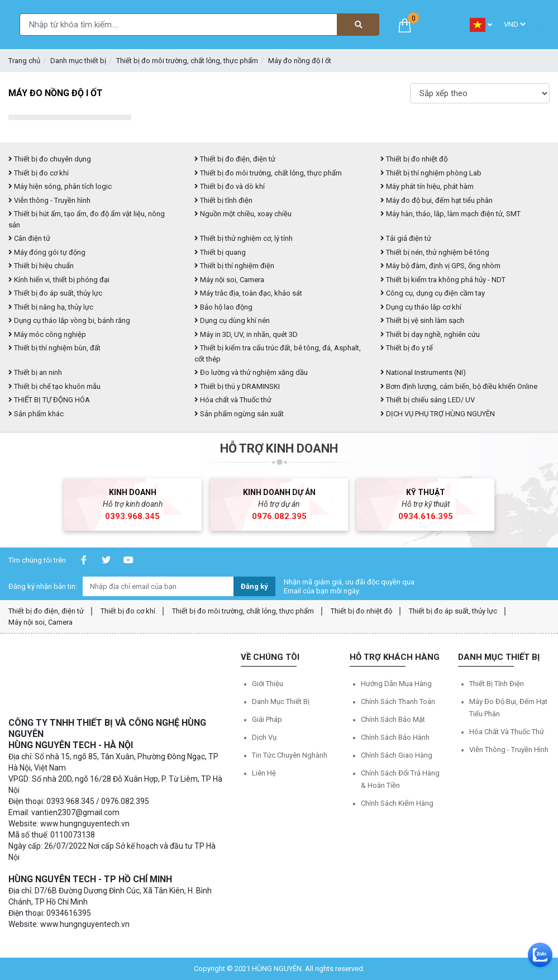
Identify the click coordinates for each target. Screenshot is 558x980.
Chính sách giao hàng (396, 755)
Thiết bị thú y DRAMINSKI (237, 386)
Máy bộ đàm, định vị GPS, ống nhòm (440, 265)
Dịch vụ (264, 737)
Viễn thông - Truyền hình (49, 200)
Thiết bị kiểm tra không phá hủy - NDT (442, 279)
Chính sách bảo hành (395, 737)
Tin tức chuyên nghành (289, 755)
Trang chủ (24, 60)
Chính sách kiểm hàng (397, 803)
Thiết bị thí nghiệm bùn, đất (54, 348)
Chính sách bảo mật (393, 719)
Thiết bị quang (220, 252)
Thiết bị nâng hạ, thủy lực (50, 307)
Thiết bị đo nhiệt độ (361, 611)
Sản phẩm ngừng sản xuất (239, 414)
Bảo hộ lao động (223, 307)
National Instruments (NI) (423, 372)
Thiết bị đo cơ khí (38, 173)
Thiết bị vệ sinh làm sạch (422, 320)
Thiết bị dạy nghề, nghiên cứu (430, 334)
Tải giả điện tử (405, 238)
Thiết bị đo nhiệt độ (414, 159)
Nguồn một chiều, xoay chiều (243, 214)
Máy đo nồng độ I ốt (299, 60)
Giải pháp (267, 719)
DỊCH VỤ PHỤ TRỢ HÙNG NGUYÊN (437, 414)
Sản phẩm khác (36, 414)
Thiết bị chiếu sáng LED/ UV (427, 400)
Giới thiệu (267, 683)
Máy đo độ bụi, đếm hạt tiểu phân (436, 200)
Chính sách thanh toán (398, 701)
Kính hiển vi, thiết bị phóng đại (58, 279)
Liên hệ (264, 773)
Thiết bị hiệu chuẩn (41, 265)
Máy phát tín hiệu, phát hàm (427, 186)
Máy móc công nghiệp (47, 334)
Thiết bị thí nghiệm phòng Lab (430, 173)
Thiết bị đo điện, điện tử (234, 159)
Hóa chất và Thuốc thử (232, 400)
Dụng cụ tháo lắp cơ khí (420, 307)
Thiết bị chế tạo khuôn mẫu (54, 386)
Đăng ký (254, 586)
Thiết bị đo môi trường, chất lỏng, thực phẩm (187, 60)
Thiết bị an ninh (35, 372)
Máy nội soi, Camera (229, 279)
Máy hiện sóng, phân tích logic (60, 186)
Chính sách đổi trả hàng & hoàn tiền (400, 779)
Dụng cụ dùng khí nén (232, 320)
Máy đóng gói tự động (46, 252)
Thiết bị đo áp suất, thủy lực (55, 293)
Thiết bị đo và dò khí (229, 186)
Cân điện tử (29, 238)
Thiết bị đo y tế (406, 348)
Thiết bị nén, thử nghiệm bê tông (434, 252)
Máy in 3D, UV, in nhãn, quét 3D (246, 334)
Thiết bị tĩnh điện (223, 200)
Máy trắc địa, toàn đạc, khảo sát (248, 293)
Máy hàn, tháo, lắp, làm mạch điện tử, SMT (450, 214)
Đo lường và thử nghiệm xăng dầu (251, 372)
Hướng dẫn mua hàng (396, 683)
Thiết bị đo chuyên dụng (49, 159)
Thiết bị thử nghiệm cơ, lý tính (243, 238)
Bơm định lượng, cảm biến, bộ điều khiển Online (458, 386)
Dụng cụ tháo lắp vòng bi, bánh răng (69, 320)
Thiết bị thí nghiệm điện (234, 265)
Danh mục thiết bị (78, 60)
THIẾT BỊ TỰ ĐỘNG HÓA (49, 400)
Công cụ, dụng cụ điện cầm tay (432, 293)
